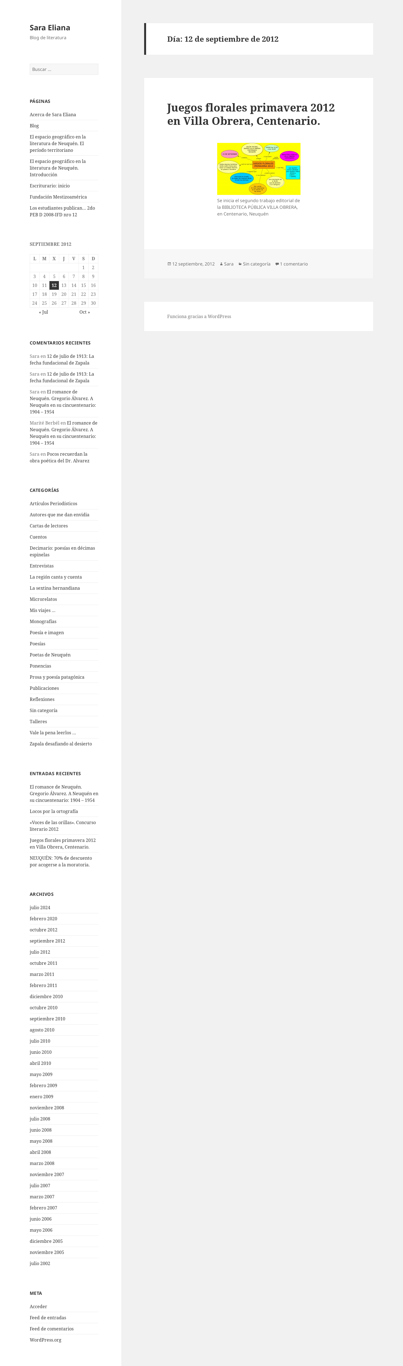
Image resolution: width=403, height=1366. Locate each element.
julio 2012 (40, 952)
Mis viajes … (43, 610)
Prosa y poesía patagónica (57, 677)
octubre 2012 (43, 930)
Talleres (38, 721)
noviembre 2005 (47, 1252)
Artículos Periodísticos (53, 503)
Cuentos (38, 537)
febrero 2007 (43, 1208)
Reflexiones (42, 699)
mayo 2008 (41, 1141)
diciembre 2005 (46, 1241)
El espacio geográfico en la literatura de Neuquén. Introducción (58, 168)
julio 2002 (40, 1263)
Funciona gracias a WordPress (199, 316)
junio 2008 (41, 1130)
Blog (34, 126)
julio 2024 (40, 907)
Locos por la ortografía (54, 811)
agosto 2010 (42, 1030)
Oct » (84, 312)
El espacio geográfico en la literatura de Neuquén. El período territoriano (58, 143)
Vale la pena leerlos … (53, 733)
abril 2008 (40, 1152)
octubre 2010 (43, 1008)
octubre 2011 (43, 963)
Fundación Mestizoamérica (58, 197)
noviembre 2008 (47, 1108)
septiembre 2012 (47, 941)
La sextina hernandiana (55, 588)
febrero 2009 (43, 1085)
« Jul (43, 312)
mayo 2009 (41, 1074)
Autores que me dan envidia (59, 515)
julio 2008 (40, 1119)
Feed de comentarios (52, 1329)
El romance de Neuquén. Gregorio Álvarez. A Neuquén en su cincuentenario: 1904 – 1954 (64, 793)
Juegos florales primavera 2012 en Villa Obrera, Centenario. (251, 114)
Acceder (38, 1306)
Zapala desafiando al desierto (61, 744)
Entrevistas (42, 566)
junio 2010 (41, 1052)
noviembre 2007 (47, 1174)
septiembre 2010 (47, 1019)
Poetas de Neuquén (50, 655)
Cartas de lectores (49, 526)
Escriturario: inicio (50, 186)
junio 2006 (41, 1219)
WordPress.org (45, 1340)
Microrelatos (43, 599)
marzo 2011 (42, 974)
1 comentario (294, 264)
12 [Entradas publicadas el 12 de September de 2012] (54, 285)
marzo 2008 (42, 1163)
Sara (229, 264)
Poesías (37, 644)
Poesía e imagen (47, 632)
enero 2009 (41, 1097)
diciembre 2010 (46, 996)
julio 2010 (40, 1041)
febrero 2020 (43, 919)
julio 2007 (40, 1185)
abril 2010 (40, 1063)
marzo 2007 (42, 1197)
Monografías (43, 621)
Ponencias (40, 666)
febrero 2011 (43, 985)
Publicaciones (44, 688)
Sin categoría (43, 710)
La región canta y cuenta (56, 577)
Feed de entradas (48, 1318)
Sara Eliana (50, 27)
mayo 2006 (41, 1230)
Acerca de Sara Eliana (53, 114)
